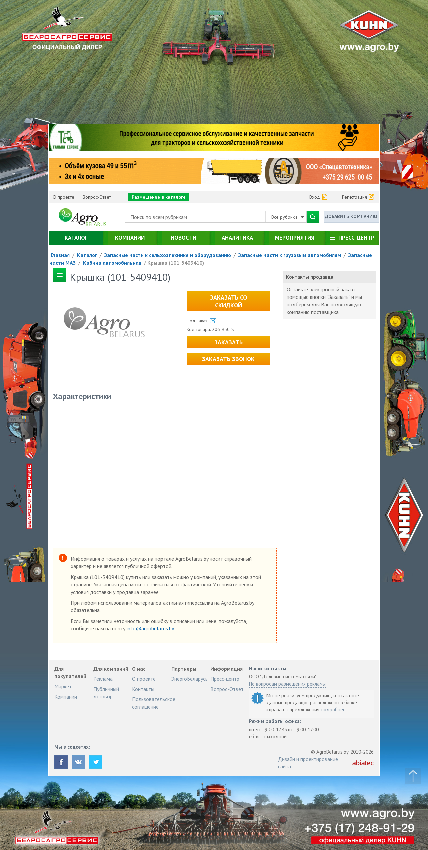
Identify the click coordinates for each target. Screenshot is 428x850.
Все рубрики (287, 217)
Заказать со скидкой (228, 301)
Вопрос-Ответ (97, 197)
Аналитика (237, 237)
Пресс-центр (356, 237)
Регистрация (354, 197)
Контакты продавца (309, 277)
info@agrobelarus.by (151, 628)
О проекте (63, 197)
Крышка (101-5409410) (175, 262)
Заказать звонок (228, 359)
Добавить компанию (351, 216)
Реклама (103, 678)
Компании (130, 237)
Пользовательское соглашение (153, 703)
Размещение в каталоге (159, 197)
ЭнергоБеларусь (189, 678)
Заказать (228, 342)
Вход (314, 197)
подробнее (333, 709)
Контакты (143, 689)
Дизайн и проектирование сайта (308, 763)
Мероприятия (294, 237)
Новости (183, 237)
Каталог (76, 237)
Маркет (63, 686)
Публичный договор (106, 693)
